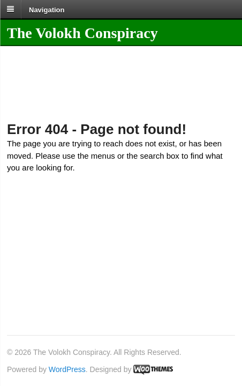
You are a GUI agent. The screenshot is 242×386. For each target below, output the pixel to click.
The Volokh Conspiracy (82, 33)
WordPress (67, 369)
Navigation (46, 9)
